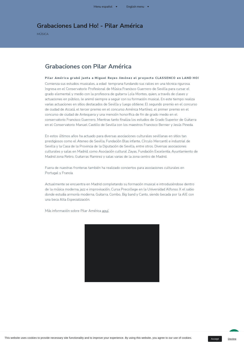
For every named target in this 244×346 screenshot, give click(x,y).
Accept (215, 338)
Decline (232, 338)
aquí (105, 210)
